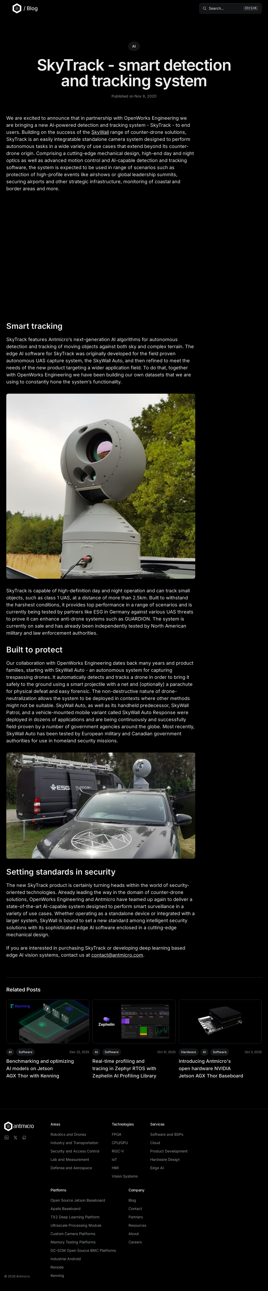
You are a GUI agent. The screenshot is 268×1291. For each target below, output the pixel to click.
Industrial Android (66, 1258)
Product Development (169, 1151)
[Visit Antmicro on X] (15, 1137)
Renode (57, 1267)
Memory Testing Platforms (73, 1242)
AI (134, 46)
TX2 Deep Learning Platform (75, 1217)
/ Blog (31, 8)
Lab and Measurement (70, 1159)
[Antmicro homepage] (19, 1126)
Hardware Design (165, 1159)
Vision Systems (125, 1176)
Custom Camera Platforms (73, 1233)
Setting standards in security (66, 871)
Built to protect (39, 649)
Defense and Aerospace (71, 1168)
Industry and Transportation (74, 1142)
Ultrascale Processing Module (76, 1225)
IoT (114, 1159)
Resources (137, 1225)
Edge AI (157, 1168)
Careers (135, 1242)
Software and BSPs (166, 1134)
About (134, 1233)
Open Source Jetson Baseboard (78, 1200)
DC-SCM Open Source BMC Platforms (83, 1250)
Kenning (57, 1275)
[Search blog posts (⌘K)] (230, 8)
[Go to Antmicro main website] (13, 8)
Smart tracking (39, 326)
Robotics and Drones (68, 1134)
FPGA (116, 1134)
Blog (132, 1200)
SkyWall (100, 132)
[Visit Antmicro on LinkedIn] (6, 1137)
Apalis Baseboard (66, 1208)
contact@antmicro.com (117, 955)
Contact (135, 1208)
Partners (136, 1217)
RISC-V (118, 1151)
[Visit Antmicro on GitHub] (24, 1137)
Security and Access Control (75, 1151)
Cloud (155, 1142)
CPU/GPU (120, 1142)
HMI (115, 1168)
